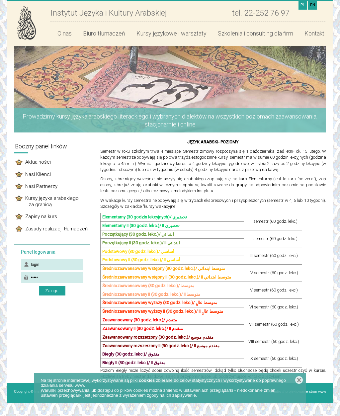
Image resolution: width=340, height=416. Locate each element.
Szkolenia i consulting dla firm (255, 33)
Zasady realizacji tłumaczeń (56, 229)
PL (302, 5)
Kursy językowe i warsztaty (171, 33)
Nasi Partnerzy (41, 186)
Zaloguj (52, 290)
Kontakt (314, 33)
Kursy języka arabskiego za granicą (51, 201)
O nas (64, 33)
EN (312, 5)
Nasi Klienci (38, 174)
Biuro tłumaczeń (104, 33)
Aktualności (38, 162)
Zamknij (299, 380)
